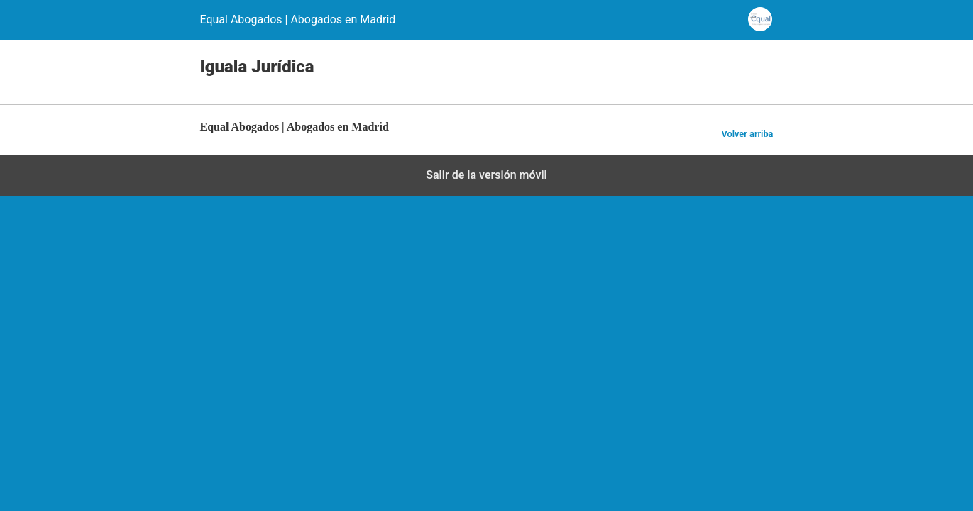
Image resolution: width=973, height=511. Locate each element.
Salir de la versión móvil (486, 175)
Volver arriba (747, 133)
